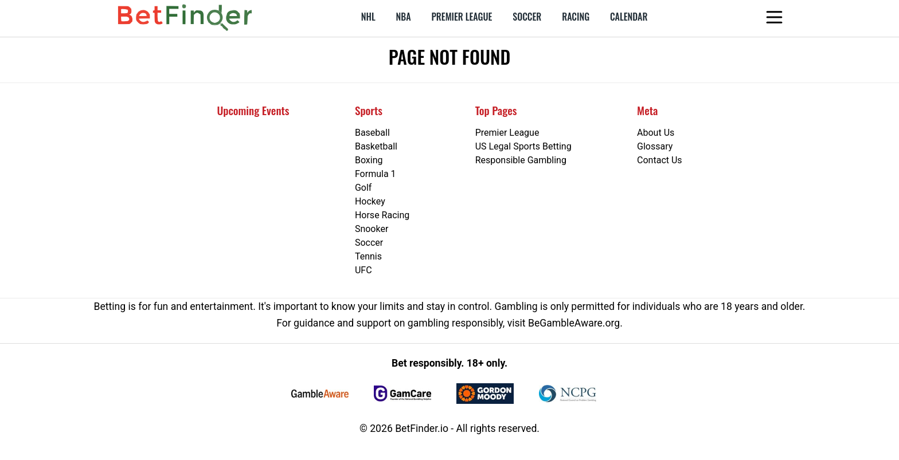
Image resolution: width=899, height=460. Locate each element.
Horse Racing (382, 215)
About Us (655, 132)
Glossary (655, 146)
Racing (575, 16)
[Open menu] (784, 17)
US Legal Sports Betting (523, 146)
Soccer (527, 16)
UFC (363, 270)
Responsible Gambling (520, 160)
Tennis (368, 256)
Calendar (628, 16)
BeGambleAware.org (574, 323)
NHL (368, 16)
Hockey (370, 201)
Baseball (372, 132)
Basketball (376, 146)
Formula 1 (375, 173)
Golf (363, 187)
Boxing (369, 160)
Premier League (461, 16)
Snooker (371, 228)
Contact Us (659, 160)
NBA (403, 16)
